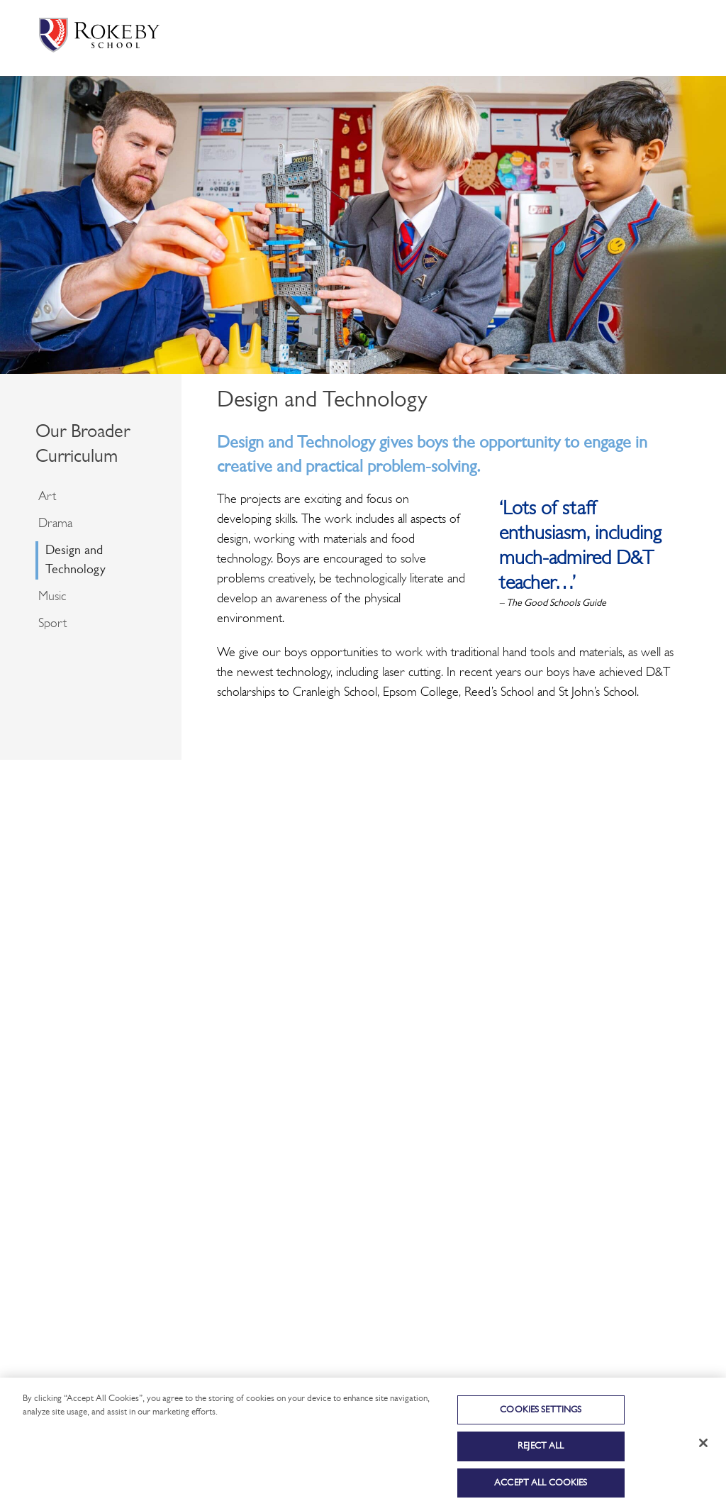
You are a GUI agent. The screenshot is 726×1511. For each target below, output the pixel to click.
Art (47, 497)
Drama (55, 524)
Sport (52, 624)
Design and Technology (75, 560)
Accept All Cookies (540, 1490)
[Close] (703, 1450)
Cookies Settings (540, 1417)
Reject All (541, 1454)
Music (52, 597)
